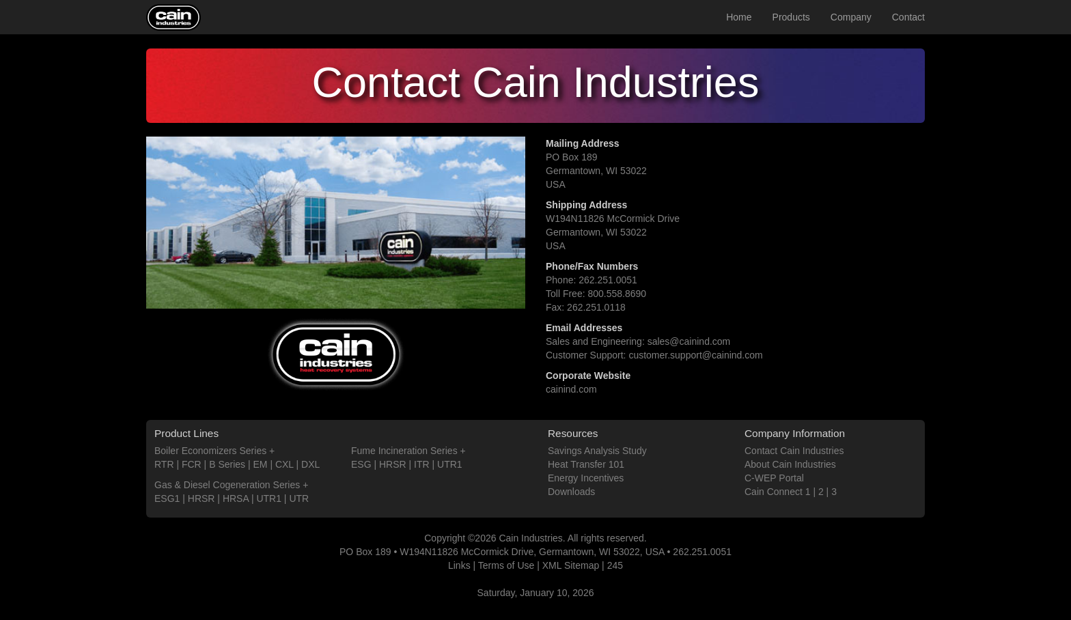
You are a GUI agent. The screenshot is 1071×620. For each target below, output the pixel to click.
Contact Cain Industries (794, 450)
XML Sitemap (571, 565)
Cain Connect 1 (778, 491)
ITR (422, 464)
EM (260, 464)
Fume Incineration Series (404, 450)
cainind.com (571, 389)
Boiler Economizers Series (210, 450)
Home (738, 17)
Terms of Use (506, 565)
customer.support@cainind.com (695, 355)
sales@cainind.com (689, 341)
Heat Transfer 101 (586, 464)
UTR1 (268, 498)
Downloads (571, 491)
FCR (191, 464)
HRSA (236, 498)
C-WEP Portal (774, 478)
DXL (310, 464)
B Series (227, 464)
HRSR (201, 498)
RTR (164, 464)
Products (791, 17)
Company (851, 17)
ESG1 (167, 498)
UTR (299, 498)
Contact (908, 17)
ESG (361, 464)
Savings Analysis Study (597, 450)
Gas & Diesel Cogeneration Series (227, 484)
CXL (284, 464)
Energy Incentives (586, 478)
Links (459, 565)
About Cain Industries (790, 464)
